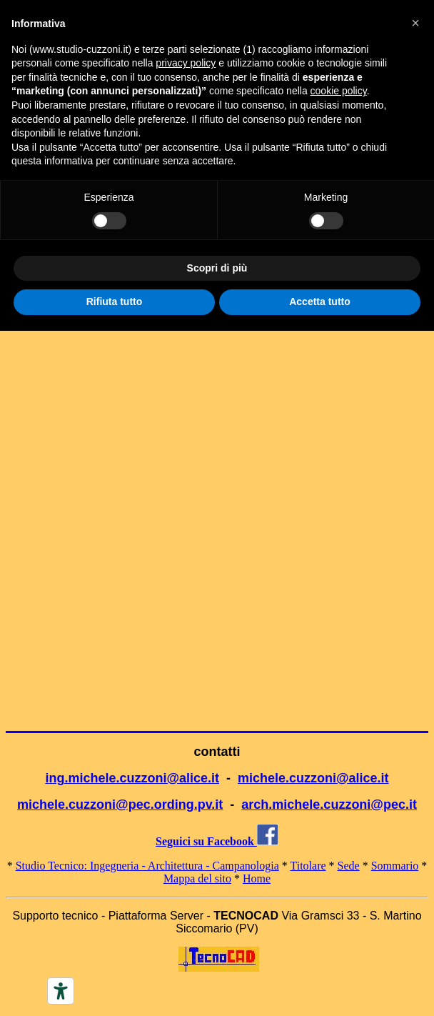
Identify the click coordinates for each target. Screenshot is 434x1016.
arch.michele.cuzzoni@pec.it (329, 804)
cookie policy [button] (339, 90)
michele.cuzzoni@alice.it (313, 778)
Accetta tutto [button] (319, 301)
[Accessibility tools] (60, 991)
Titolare (308, 866)
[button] (415, 22)
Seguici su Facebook (217, 841)
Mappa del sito (197, 878)
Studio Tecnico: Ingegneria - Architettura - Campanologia (147, 866)
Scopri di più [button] (217, 268)
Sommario (395, 866)
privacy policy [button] (186, 63)
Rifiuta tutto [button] (114, 301)
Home (257, 878)
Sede (349, 866)
